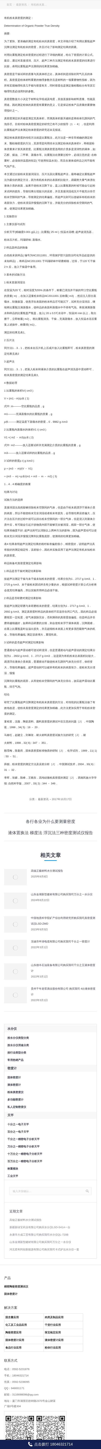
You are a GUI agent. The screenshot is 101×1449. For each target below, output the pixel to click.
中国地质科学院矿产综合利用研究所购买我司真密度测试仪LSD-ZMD (63, 920)
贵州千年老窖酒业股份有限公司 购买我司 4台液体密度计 (63, 991)
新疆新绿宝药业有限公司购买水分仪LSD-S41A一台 (39, 1227)
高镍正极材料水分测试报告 (47, 870)
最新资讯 (21, 4)
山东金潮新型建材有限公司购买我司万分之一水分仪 (62, 894)
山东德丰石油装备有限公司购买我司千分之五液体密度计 (63, 968)
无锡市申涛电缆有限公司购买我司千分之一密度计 (60, 941)
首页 (9, 4)
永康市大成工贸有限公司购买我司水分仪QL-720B (38, 1234)
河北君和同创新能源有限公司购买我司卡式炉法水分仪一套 (44, 1249)
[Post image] (15, 877)
